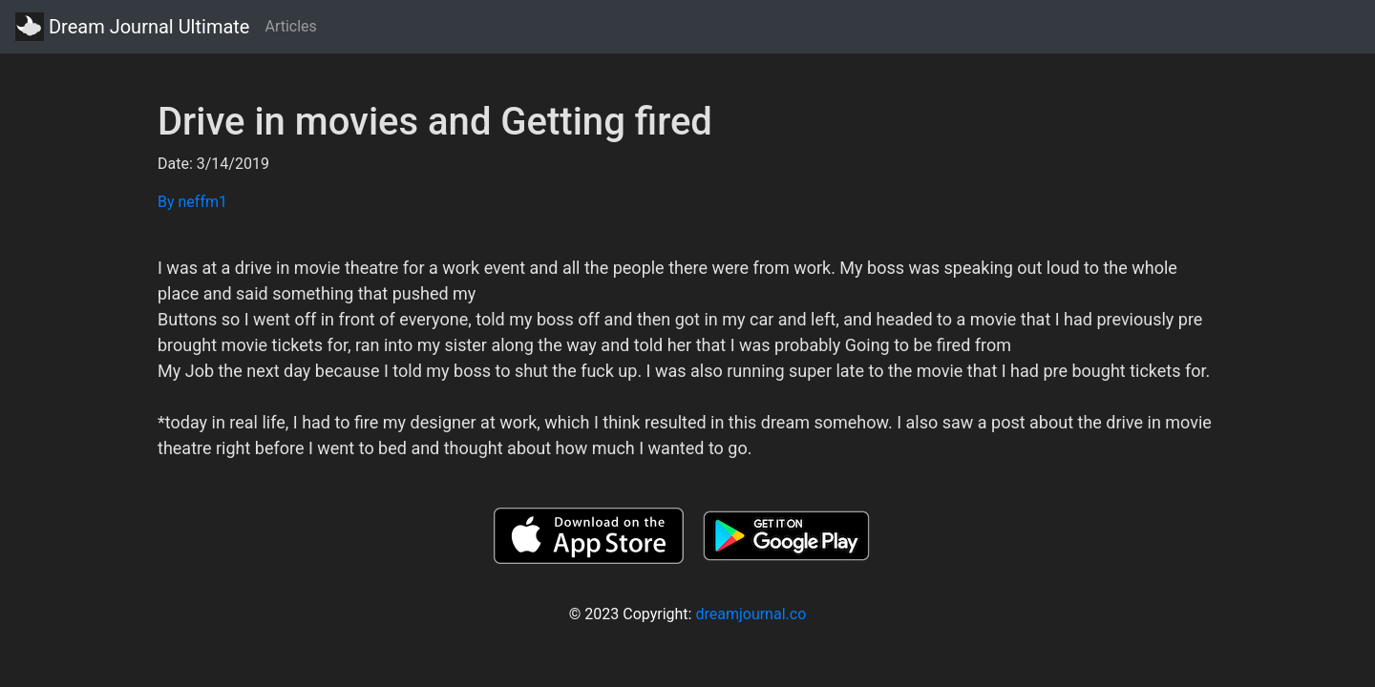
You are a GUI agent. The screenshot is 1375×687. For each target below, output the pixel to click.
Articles (290, 26)
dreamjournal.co (750, 614)
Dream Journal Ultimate (132, 26)
